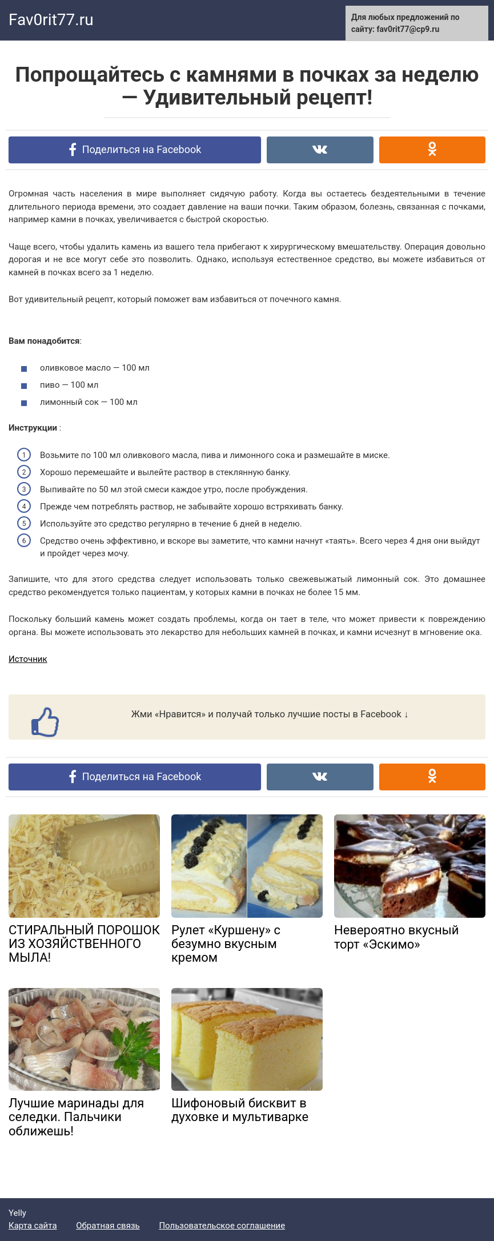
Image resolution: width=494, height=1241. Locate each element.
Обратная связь (107, 1225)
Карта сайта (33, 1225)
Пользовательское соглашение (222, 1225)
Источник (28, 659)
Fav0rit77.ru (51, 19)
